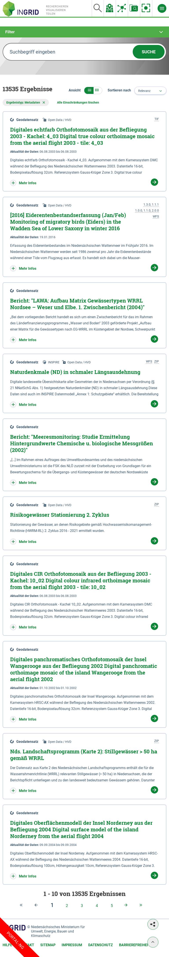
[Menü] (162, 8)
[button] (89, 90)
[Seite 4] (96, 905)
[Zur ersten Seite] (22, 905)
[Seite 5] (111, 905)
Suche (149, 51)
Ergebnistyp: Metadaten (25, 102)
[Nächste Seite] (126, 905)
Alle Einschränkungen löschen (78, 102)
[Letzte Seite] (37, 905)
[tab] (84, 31)
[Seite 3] (81, 905)
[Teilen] (152, 924)
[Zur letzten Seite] (141, 905)
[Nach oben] (152, 942)
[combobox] (150, 91)
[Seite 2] (66, 905)
